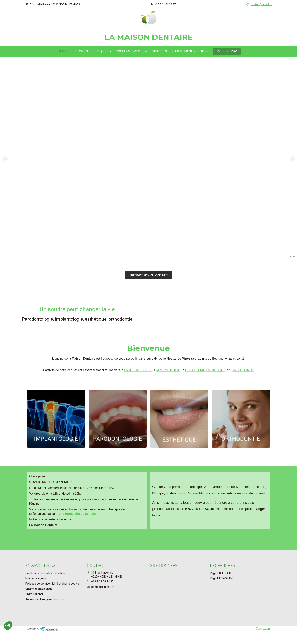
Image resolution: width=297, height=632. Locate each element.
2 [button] (294, 256)
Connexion (263, 628)
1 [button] (291, 256)
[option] (148, 158)
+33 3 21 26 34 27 (102, 581)
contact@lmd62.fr (102, 587)
